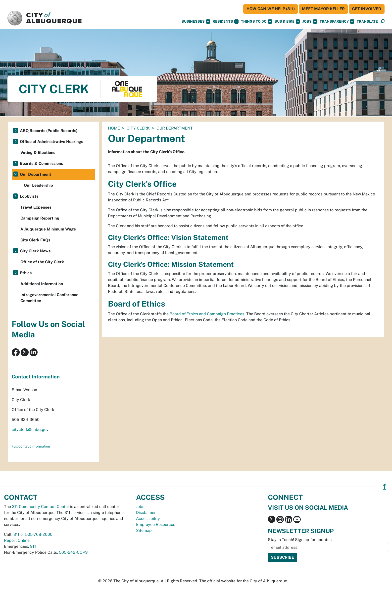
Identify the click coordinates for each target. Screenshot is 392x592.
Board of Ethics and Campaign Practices (207, 314)
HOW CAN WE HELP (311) (270, 8)
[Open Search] (382, 21)
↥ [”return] (384, 486)
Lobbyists (29, 196)
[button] (367, 21)
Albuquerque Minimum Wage (48, 229)
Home (114, 128)
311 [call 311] (16, 534)
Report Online (17, 540)
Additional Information (41, 283)
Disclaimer (146, 512)
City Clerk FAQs (35, 240)
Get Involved (366, 8)
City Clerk (138, 128)
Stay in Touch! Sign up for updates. (300, 539)
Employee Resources (155, 524)
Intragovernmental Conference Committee (49, 297)
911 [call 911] (33, 546)
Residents (226, 21)
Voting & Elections (37, 152)
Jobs (309, 21)
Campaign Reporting (39, 218)
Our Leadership (38, 185)
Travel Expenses (35, 207)
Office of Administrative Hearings (51, 141)
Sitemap (144, 530)
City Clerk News (35, 251)
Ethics (26, 273)
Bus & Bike (287, 21)
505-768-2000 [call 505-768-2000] (38, 534)
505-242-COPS (73, 552)
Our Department (35, 174)
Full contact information (31, 446)
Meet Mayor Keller (323, 8)
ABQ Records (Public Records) (48, 130)
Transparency (337, 21)
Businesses (196, 21)
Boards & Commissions (41, 163)
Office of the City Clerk (42, 262)
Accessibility (148, 518)
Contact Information (36, 377)
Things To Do (256, 21)
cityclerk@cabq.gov (30, 429)
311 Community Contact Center (40, 506)
